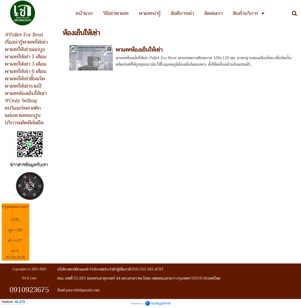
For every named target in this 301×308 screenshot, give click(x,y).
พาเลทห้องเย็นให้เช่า (139, 50)
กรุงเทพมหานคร (15, 206)
